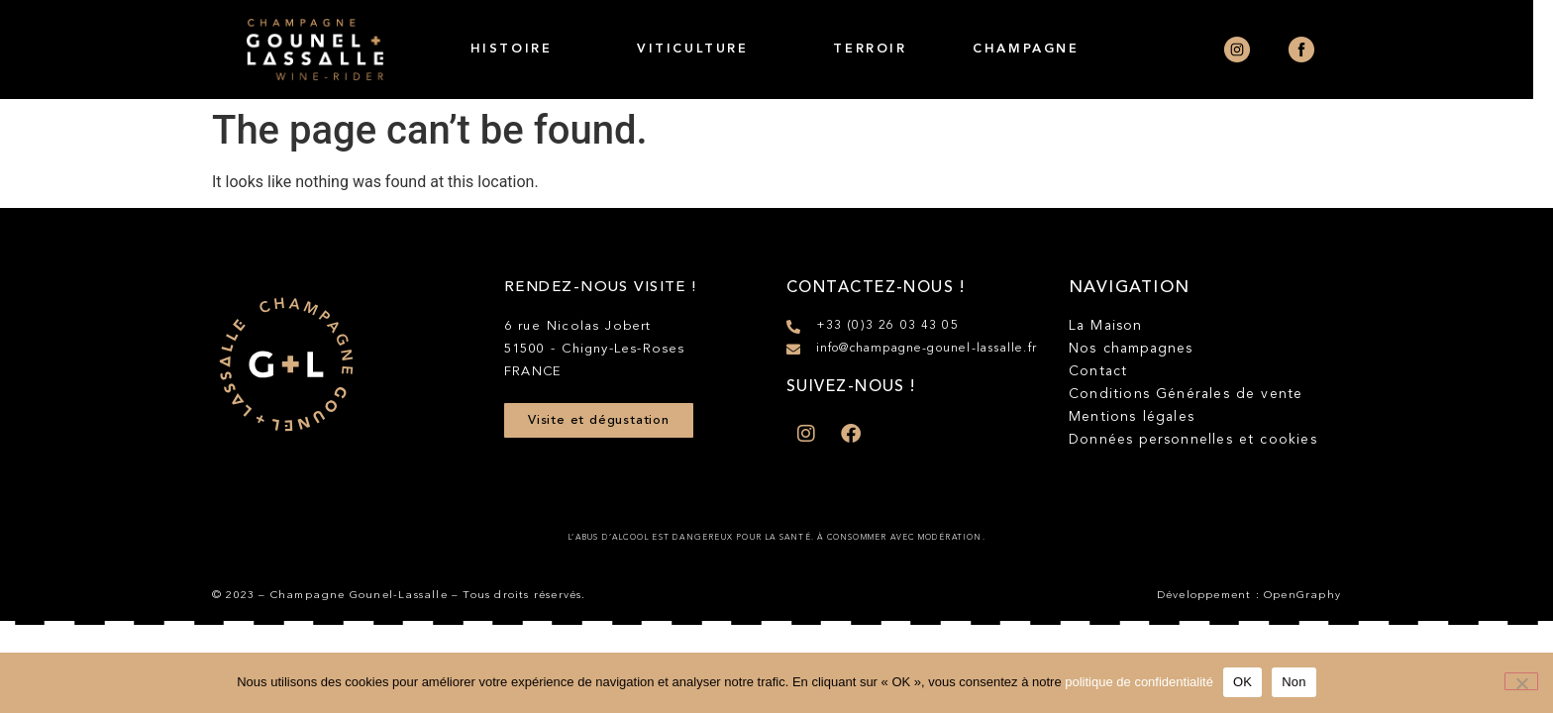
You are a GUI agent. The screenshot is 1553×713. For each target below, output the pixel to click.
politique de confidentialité (1139, 681)
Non (1294, 681)
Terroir (880, 49)
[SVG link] (286, 364)
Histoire (521, 49)
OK (1242, 681)
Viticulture (702, 49)
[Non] (1521, 681)
